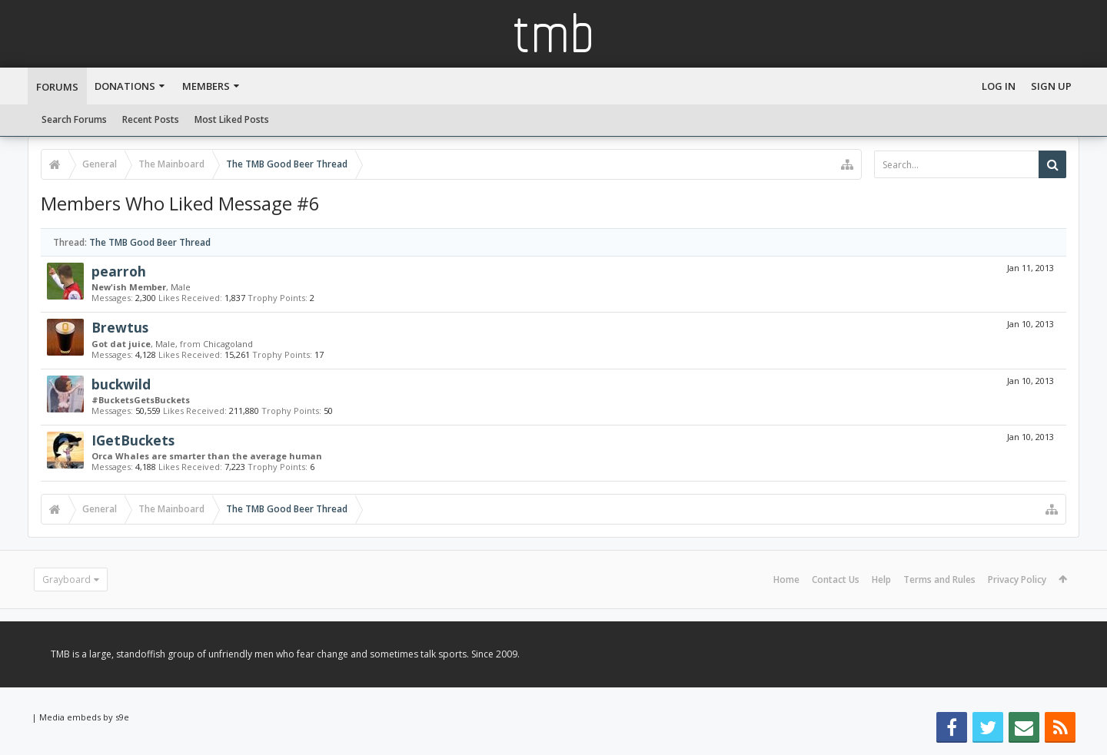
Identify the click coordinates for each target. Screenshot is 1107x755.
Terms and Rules (939, 579)
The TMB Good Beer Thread (150, 242)
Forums (57, 87)
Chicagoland (228, 343)
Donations (125, 86)
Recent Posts (150, 119)
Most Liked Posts (231, 119)
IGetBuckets (133, 440)
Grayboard (66, 579)
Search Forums (74, 119)
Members (206, 86)
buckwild (121, 384)
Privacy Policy (1017, 579)
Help (881, 579)
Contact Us (835, 579)
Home (786, 579)
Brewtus (119, 327)
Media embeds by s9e (84, 717)
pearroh (118, 271)
